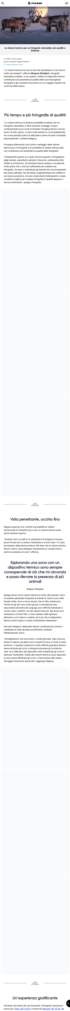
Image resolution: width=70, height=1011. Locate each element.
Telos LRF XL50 (22, 1009)
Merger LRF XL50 (51, 1009)
